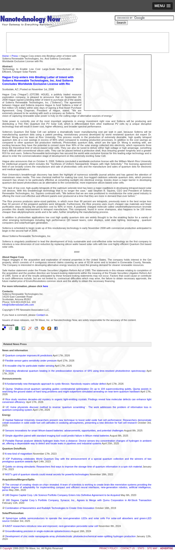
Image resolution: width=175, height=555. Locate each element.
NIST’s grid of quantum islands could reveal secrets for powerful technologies (47, 474)
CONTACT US (127, 548)
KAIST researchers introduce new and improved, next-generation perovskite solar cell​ (51, 526)
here (45, 286)
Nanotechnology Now (39, 21)
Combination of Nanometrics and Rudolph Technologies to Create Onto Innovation (49, 508)
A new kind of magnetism (18, 453)
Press (15, 56)
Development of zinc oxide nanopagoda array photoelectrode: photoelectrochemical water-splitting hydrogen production (70, 536)
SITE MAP (152, 548)
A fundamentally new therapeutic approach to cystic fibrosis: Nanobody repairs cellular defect (55, 383)
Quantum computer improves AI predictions (28, 355)
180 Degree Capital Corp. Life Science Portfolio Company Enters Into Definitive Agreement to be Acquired (62, 495)
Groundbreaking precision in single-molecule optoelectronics (38, 531)
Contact (40, 315)
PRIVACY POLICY (108, 548)
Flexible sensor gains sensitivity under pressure (31, 360)
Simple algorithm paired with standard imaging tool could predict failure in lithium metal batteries (57, 435)
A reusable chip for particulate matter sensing (29, 365)
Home (5, 56)
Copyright (7, 548)
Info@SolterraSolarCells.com (18, 304)
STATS (141, 548)
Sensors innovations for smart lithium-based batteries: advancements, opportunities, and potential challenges (64, 430)
